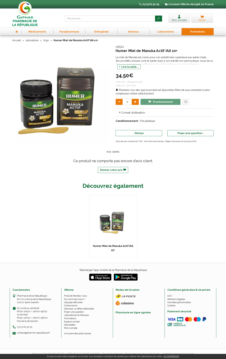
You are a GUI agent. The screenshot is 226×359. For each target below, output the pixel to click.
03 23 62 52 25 (24, 327)
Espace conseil (72, 321)
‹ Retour (139, 133)
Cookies (171, 305)
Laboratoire (31, 40)
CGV (169, 295)
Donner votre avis (113, 170)
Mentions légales (176, 299)
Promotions (70, 318)
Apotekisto (178, 353)
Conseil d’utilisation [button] (131, 112)
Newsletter (70, 324)
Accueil (16, 40)
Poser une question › (190, 133)
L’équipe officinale (73, 302)
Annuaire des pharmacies (77, 333)
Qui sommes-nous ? (74, 299)
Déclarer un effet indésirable (79, 308)
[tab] (164, 112)
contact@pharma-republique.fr (33, 332)
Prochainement (160, 101)
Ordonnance (70, 305)
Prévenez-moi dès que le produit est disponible (145, 90)
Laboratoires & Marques (76, 315)
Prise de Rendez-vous (75, 295)
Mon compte (70, 328)
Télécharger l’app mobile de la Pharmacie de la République (113, 270)
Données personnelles (179, 302)
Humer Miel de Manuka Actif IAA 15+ (113, 248)
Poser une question (74, 312)
